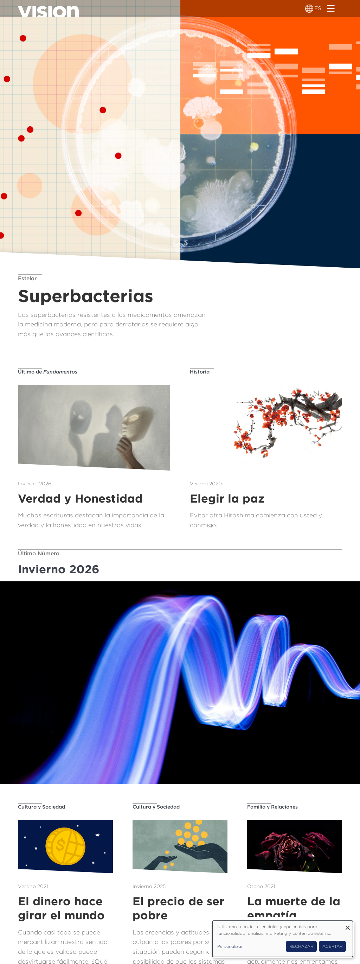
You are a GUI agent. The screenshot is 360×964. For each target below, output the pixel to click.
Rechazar (301, 946)
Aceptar (332, 946)
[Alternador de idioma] (309, 8)
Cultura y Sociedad (41, 807)
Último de (47, 372)
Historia (200, 372)
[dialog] (282, 939)
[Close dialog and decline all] (347, 925)
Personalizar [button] (230, 946)
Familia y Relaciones (272, 807)
